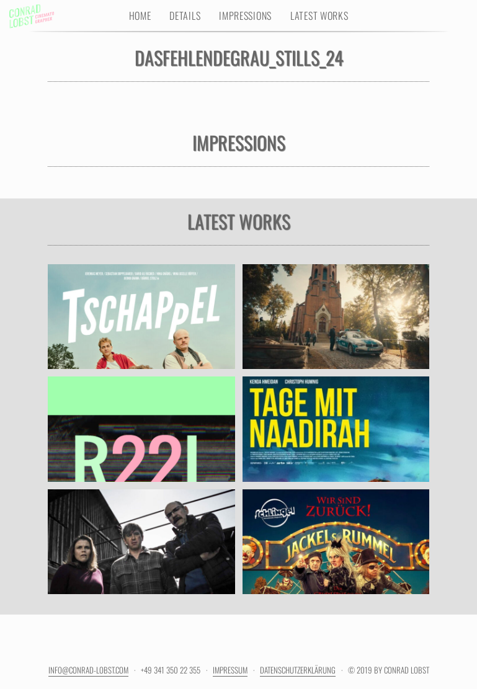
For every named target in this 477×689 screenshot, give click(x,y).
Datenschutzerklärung (298, 670)
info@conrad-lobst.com (88, 670)
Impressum (230, 670)
